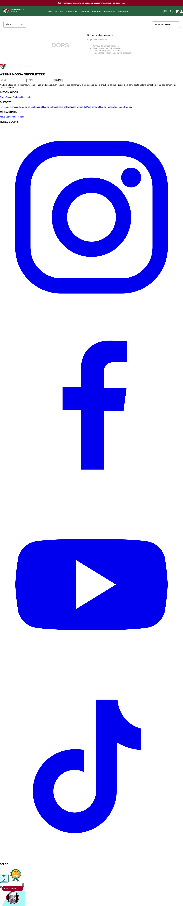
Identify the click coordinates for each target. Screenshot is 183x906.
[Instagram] (91, 308)
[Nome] (13, 80)
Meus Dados (5, 117)
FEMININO (85, 11)
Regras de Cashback (30, 107)
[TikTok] (91, 859)
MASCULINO (71, 11)
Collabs (59, 11)
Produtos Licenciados (22, 97)
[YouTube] (91, 675)
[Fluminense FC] (16, 69)
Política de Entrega (48, 107)
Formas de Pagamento (86, 107)
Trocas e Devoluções (66, 107)
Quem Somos (6, 97)
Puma (49, 11)
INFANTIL (96, 11)
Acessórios (109, 11)
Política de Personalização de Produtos (114, 107)
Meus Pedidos (17, 117)
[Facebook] (91, 492)
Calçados (123, 11)
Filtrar (15, 24)
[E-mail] (39, 80)
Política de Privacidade (10, 107)
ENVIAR (58, 80)
